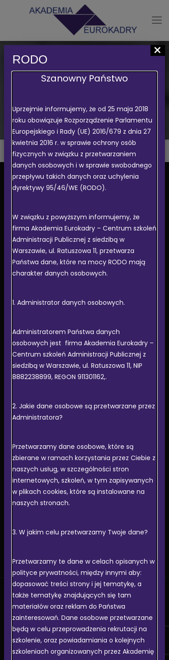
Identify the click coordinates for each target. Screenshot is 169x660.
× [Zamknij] (157, 50)
